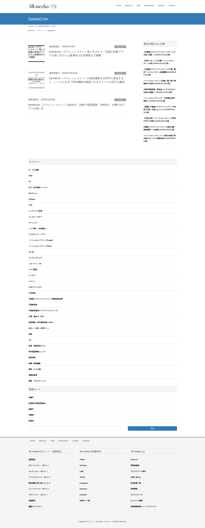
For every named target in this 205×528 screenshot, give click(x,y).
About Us (43, 441)
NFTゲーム (33, 193)
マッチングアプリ (35, 258)
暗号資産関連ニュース (37, 352)
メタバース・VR (35, 264)
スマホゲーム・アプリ (37, 234)
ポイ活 (31, 252)
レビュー (32, 281)
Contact (75, 441)
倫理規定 (32, 460)
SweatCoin (120, 47)
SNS (52, 441)
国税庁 (31, 409)
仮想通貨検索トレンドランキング (143, 506)
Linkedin (83, 495)
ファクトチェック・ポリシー (40, 477)
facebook (83, 489)
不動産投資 (33, 305)
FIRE (31, 176)
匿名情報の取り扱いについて (40, 483)
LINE (82, 471)
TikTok (82, 477)
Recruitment (63, 441)
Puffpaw (32, 199)
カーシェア (33, 223)
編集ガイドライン (35, 506)
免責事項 (32, 501)
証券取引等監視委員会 (37, 403)
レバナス (32, 275)
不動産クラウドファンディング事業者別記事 (46, 299)
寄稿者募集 (135, 465)
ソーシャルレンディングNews (40, 246)
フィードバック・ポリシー (39, 489)
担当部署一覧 (136, 483)
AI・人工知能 (34, 170)
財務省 (31, 421)
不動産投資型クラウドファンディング (43, 311)
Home (32, 441)
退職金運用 (33, 375)
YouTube (83, 465)
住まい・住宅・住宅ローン (39, 328)
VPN (30, 205)
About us (134, 460)
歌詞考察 (32, 357)
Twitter (82, 460)
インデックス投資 (35, 211)
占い (30, 340)
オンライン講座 (137, 501)
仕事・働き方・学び (36, 316)
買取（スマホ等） (35, 369)
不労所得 (32, 293)
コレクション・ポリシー (38, 471)
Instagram (84, 483)
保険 (30, 334)
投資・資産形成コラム (37, 346)
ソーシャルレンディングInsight (41, 240)
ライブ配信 (33, 269)
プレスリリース (137, 495)
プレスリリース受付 (138, 471)
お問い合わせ (136, 477)
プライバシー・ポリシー (38, 495)
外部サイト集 (85, 501)
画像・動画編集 (35, 363)
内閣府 (31, 415)
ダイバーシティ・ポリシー (39, 465)
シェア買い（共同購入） (38, 229)
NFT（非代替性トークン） (39, 187)
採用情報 (134, 489)
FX (30, 182)
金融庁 (31, 397)
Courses (86, 441)
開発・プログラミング (37, 381)
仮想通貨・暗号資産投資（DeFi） (41, 322)
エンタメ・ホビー (35, 217)
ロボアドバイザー (35, 287)
